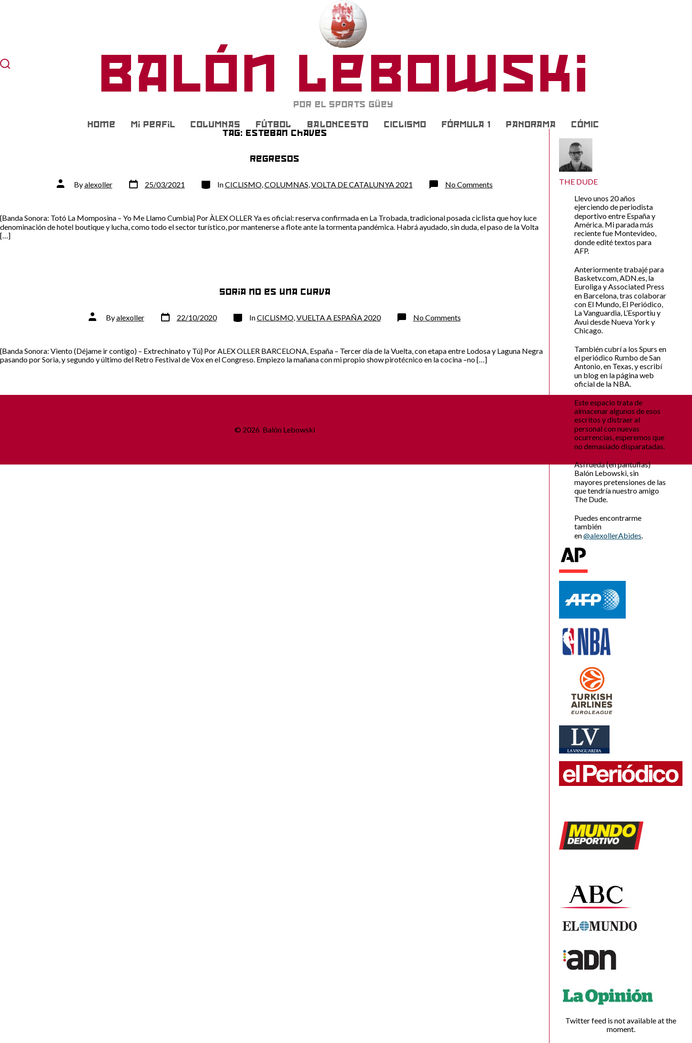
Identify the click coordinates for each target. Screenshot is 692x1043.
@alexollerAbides (612, 535)
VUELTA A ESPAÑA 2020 (338, 317)
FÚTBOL (273, 124)
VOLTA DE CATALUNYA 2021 (362, 184)
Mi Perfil (153, 124)
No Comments (469, 184)
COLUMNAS (215, 124)
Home (101, 124)
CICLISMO (405, 124)
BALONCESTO (337, 124)
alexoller (98, 184)
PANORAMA (531, 124)
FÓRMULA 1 (465, 124)
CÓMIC (585, 124)
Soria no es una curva (274, 292)
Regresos (274, 159)
